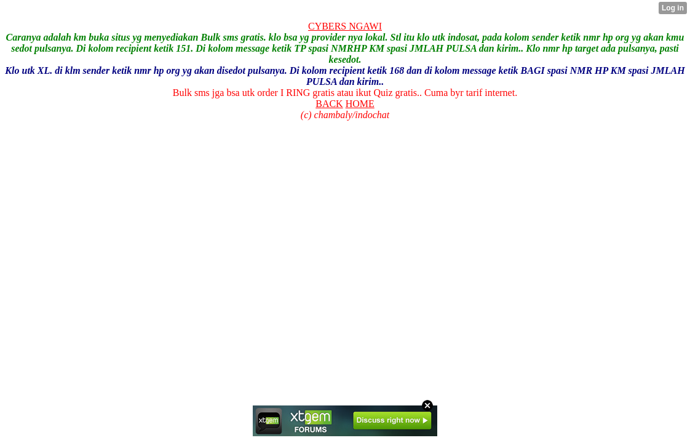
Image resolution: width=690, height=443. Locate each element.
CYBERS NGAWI (345, 26)
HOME (360, 103)
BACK (329, 103)
